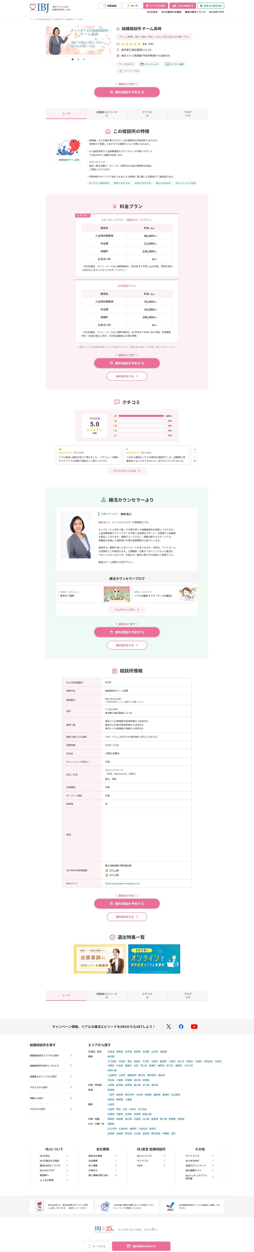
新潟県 (119, 1088)
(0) (106, 113)
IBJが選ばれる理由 (171, 11)
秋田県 (146, 1055)
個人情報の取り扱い (102, 1179)
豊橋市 (165, 1098)
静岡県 (119, 1103)
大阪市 (111, 1113)
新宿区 (137, 1065)
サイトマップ (200, 1159)
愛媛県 (172, 1122)
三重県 (128, 1103)
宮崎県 (146, 1137)
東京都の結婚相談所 (44, 19)
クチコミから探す (51, 1092)
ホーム (32, 19)
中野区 (111, 1069)
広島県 (137, 1122)
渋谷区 (218, 1065)
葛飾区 (178, 1069)
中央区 (122, 1065)
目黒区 (189, 1065)
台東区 (154, 1065)
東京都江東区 (59, 19)
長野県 (128, 1088)
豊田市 (157, 1098)
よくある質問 (54, 1183)
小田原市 (112, 1079)
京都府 (119, 1117)
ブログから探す (51, 1113)
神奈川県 (112, 1074)
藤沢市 (141, 1079)
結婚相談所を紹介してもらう (51, 1070)
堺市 (118, 1113)
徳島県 (154, 1122)
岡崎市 (119, 1098)
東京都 (111, 1060)
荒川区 (143, 1069)
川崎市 (122, 1079)
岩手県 (128, 1055)
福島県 (163, 1055)
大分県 (137, 1137)
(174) (188, 113)
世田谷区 (208, 1065)
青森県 (119, 1055)
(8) (147, 113)
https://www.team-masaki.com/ (122, 887)
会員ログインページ (200, 1169)
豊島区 (128, 1069)
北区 (136, 1069)
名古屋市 (175, 1098)
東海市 (148, 1098)
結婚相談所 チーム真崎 (74, 19)
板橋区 (152, 1069)
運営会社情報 (102, 1159)
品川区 (181, 1065)
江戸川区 (188, 1069)
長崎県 (119, 1137)
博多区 (152, 1132)
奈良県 (137, 1117)
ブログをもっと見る (125, 613)
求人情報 (102, 1169)
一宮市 (111, 1098)
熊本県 (128, 1137)
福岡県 (111, 1127)
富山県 (137, 1088)
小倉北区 (142, 1132)
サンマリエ (151, 1164)
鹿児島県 (155, 1137)
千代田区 (112, 1065)
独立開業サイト (200, 1174)
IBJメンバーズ (151, 1159)
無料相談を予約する (144, 1246)
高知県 (181, 1122)
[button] (73, 59)
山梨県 (111, 1088)
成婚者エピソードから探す (51, 1081)
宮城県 (137, 1055)
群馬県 (146, 1083)
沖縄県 (165, 1137)
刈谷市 (139, 1098)
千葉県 (119, 1083)
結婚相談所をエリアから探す (51, 1059)
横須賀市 (151, 1079)
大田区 (198, 1065)
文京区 (146, 1065)
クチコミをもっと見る (124, 474)
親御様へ (54, 1179)
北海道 (111, 1055)
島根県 (119, 1122)
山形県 (154, 1055)
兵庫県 (111, 1117)
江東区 (172, 1065)
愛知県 (111, 1093)
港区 (129, 1065)
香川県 (163, 1122)
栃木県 (137, 1083)
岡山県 (128, 1122)
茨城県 (128, 1083)
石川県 (146, 1088)
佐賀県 (111, 1137)
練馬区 (161, 1069)
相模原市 (131, 1079)
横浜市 (161, 1079)
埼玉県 (111, 1083)
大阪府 (111, 1108)
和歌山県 (147, 1117)
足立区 (170, 1069)
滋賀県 (128, 1117)
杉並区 (119, 1069)
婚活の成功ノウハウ (195, 11)
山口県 (146, 1122)
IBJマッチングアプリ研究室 (200, 1180)
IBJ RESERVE (200, 1164)
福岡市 (133, 1132)
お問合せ (102, 1174)
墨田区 (163, 1065)
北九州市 (112, 1132)
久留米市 (123, 1132)
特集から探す (51, 1102)
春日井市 (129, 1098)
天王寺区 (142, 1113)
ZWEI (151, 1169)
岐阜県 (111, 1103)
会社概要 (102, 1164)
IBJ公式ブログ (216, 11)
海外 (173, 1137)
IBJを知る (152, 11)
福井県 (154, 1088)
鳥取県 (111, 1122)
